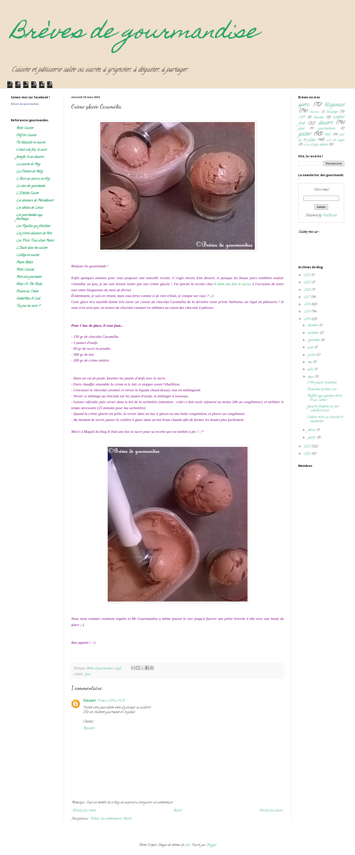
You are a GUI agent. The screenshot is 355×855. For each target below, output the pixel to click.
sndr (187, 845)
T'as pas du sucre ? (28, 306)
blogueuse (334, 105)
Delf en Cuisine (26, 135)
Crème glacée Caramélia (321, 382)
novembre (313, 333)
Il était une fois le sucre (232, 284)
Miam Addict (24, 262)
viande (306, 145)
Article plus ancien (271, 810)
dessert (325, 123)
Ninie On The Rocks (29, 284)
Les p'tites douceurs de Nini (34, 233)
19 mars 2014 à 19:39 (111, 700)
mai (310, 362)
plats (311, 140)
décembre (313, 325)
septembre (313, 340)
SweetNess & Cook (28, 298)
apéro (303, 105)
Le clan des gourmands (30, 186)
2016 (307, 304)
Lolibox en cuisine (27, 255)
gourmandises (326, 128)
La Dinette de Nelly (29, 171)
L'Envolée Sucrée (27, 193)
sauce (328, 140)
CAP (301, 117)
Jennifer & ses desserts (30, 157)
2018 (307, 290)
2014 (307, 319)
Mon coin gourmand (28, 277)
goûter (304, 134)
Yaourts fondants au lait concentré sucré (323, 408)
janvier (312, 437)
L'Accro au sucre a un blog (33, 178)
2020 (308, 282)
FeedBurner (329, 215)
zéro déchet (320, 144)
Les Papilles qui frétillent (33, 226)
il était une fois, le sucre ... (32, 149)
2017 (307, 297)
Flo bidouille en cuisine (30, 142)
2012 (307, 453)
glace (87, 674)
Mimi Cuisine (25, 269)
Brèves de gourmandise (134, 33)
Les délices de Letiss (29, 207)
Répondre (89, 728)
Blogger (211, 845)
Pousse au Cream (27, 291)
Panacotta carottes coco (321, 389)
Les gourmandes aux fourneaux (29, 217)
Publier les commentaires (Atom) (110, 818)
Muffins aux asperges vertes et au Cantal (324, 398)
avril (310, 369)
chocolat (318, 117)
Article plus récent (84, 810)
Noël (328, 134)
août (310, 347)
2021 (307, 275)
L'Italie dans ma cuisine (31, 248)
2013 (307, 446)
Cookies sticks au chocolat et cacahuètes (325, 419)
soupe (340, 140)
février (311, 430)
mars (310, 377)
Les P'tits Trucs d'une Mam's (35, 240)
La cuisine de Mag (28, 164)
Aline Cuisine (24, 128)
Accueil (177, 810)
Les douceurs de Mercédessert (35, 200)
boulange (332, 112)
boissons (314, 112)
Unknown (89, 700)
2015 (307, 311)
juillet (311, 355)
